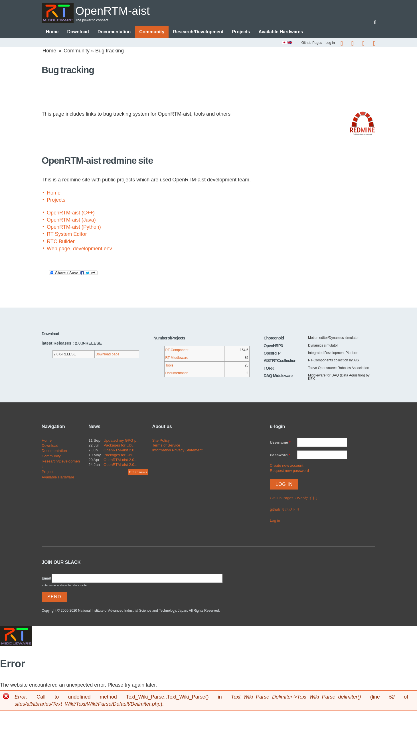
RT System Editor (67, 234)
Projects (241, 32)
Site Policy (161, 440)
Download (78, 32)
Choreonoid (274, 338)
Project (47, 472)
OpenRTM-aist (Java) (71, 220)
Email (46, 579)
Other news (138, 472)
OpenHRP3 (273, 345)
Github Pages (311, 43)
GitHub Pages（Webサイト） (294, 498)
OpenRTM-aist (117, 10)
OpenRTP (272, 353)
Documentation (114, 32)
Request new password (289, 471)
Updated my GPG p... (121, 440)
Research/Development (198, 32)
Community (151, 32)
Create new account (286, 466)
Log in (330, 43)
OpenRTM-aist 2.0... (120, 450)
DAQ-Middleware (278, 376)
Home (52, 32)
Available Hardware (58, 477)
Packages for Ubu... (120, 445)
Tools (169, 365)
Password (280, 455)
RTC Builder (61, 242)
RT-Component (177, 350)
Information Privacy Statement (177, 450)
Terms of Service (166, 445)
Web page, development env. (80, 249)
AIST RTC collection (280, 361)
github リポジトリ (285, 509)
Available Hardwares (280, 32)
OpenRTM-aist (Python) (74, 227)
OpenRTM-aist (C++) (71, 213)
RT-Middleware (176, 358)
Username (280, 442)
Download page (107, 354)
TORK (269, 368)
